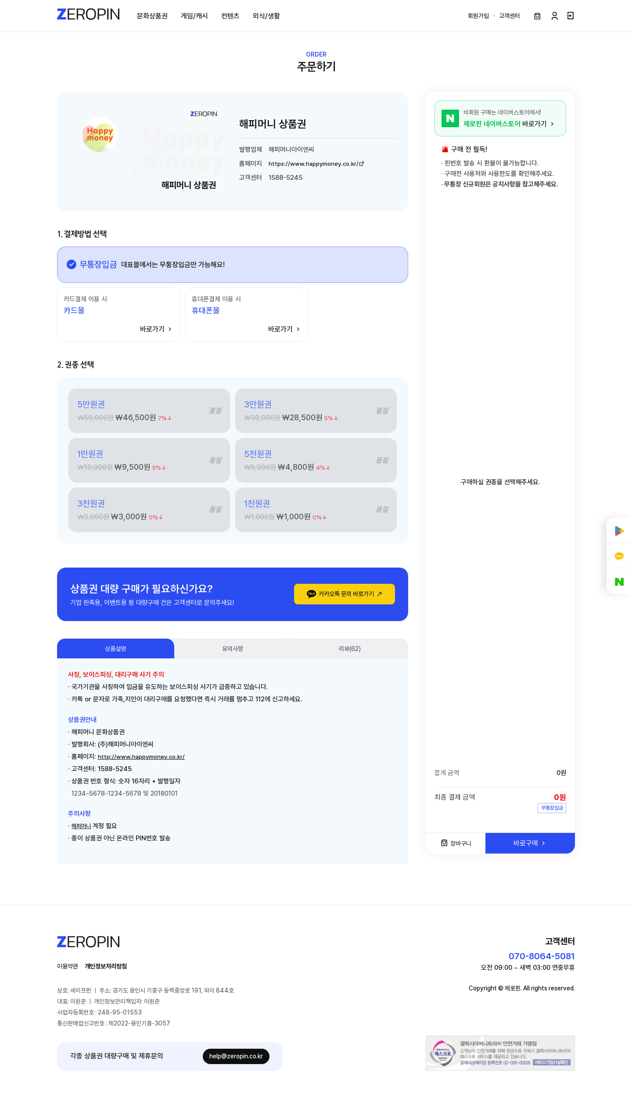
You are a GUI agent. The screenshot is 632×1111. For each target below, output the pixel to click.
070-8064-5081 (542, 964)
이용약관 (69, 974)
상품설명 (115, 654)
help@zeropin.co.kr (236, 1065)
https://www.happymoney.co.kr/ (322, 166)
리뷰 (350, 654)
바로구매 (530, 846)
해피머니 (83, 832)
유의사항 (232, 654)
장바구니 (455, 847)
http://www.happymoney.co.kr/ (146, 763)
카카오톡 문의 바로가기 (338, 598)
